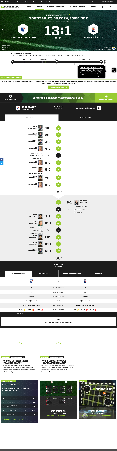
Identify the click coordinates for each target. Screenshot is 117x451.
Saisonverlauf (45, 273)
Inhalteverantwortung (43, 446)
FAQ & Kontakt (44, 1)
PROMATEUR (4, 1)
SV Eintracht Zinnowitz (23, 37)
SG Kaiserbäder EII (93, 37)
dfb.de (10, 1)
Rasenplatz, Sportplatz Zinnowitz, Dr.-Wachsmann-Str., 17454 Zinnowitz (58, 21)
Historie (98, 273)
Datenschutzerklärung (13, 446)
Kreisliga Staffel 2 (58, 15)
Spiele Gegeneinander (72, 273)
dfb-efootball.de (16, 1)
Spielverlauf (31, 117)
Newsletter (51, 1)
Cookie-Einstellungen (55, 446)
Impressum (3, 446)
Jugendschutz (34, 446)
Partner (38, 1)
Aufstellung (85, 117)
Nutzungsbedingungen (24, 446)
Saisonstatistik (18, 273)
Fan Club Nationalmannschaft (28, 1)
